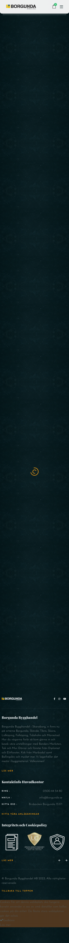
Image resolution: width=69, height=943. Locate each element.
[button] (59, 860)
